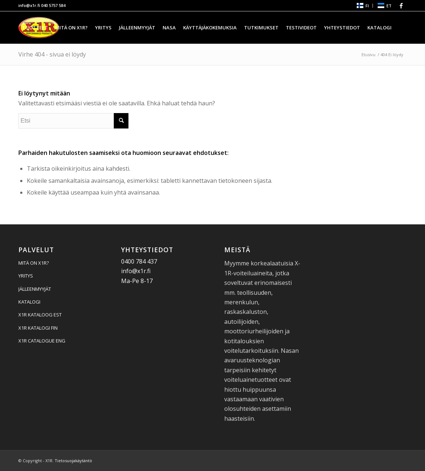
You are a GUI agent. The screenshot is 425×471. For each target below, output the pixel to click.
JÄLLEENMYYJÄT (34, 289)
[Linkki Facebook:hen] (401, 5)
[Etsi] (24, 60)
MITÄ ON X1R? (33, 263)
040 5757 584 (53, 5)
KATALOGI (29, 301)
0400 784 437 (139, 261)
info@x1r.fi (29, 5)
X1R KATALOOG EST (40, 314)
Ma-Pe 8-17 (137, 281)
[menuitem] (362, 6)
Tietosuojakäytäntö (73, 460)
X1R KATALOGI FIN (38, 328)
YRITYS (25, 275)
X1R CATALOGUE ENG (41, 340)
